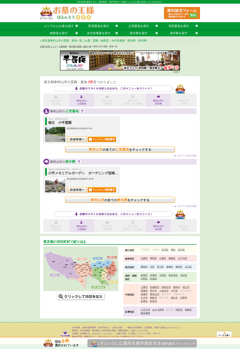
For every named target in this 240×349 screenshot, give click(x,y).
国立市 (174, 297)
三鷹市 (144, 287)
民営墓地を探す (98, 26)
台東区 (144, 258)
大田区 (162, 275)
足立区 (188, 266)
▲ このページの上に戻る (185, 155)
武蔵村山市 (179, 294)
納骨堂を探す (59, 33)
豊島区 (144, 266)
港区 (173, 249)
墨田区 (153, 258)
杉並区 (153, 278)
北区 (152, 266)
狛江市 (186, 287)
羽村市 (179, 309)
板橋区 (169, 266)
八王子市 (145, 309)
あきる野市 (158, 309)
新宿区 (144, 275)
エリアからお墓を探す (59, 26)
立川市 (144, 297)
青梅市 (188, 309)
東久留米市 (186, 290)
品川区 (181, 249)
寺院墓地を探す (178, 26)
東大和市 (166, 294)
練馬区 (179, 266)
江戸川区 (182, 258)
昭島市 (153, 297)
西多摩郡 (145, 313)
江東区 (162, 258)
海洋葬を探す (179, 33)
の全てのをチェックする (120, 149)
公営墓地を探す (138, 26)
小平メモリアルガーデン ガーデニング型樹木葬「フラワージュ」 (98, 173)
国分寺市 (163, 297)
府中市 (153, 290)
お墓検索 (63, 46)
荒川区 (160, 266)
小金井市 (163, 290)
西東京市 (166, 287)
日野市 (183, 297)
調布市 (176, 287)
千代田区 (145, 249)
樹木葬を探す (139, 33)
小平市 (174, 290)
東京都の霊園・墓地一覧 (80, 46)
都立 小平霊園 (60, 122)
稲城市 (144, 290)
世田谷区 (173, 275)
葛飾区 (172, 258)
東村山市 (154, 294)
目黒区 (153, 275)
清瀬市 (144, 294)
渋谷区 (183, 275)
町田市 (153, 301)
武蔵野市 (154, 287)
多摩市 (144, 301)
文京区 (165, 249)
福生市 (169, 309)
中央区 (155, 249)
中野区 (144, 278)
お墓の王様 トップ (48, 46)
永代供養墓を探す (99, 33)
